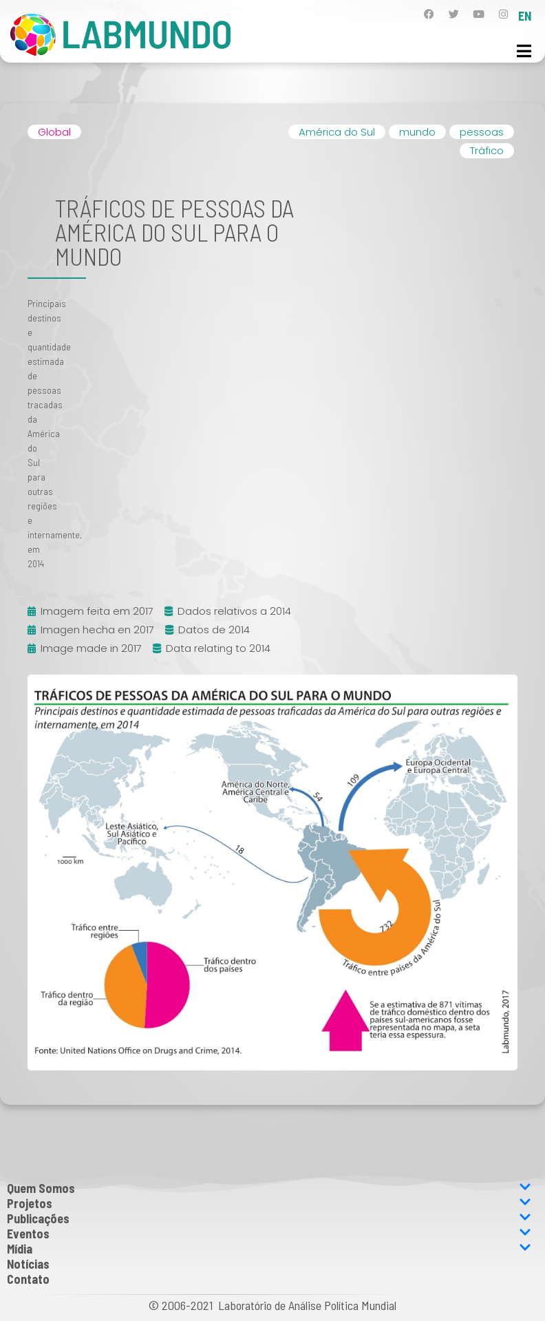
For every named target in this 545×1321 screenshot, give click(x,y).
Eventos (269, 1233)
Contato (28, 1279)
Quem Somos (269, 1188)
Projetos (269, 1203)
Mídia (269, 1248)
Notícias (28, 1263)
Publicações (269, 1218)
